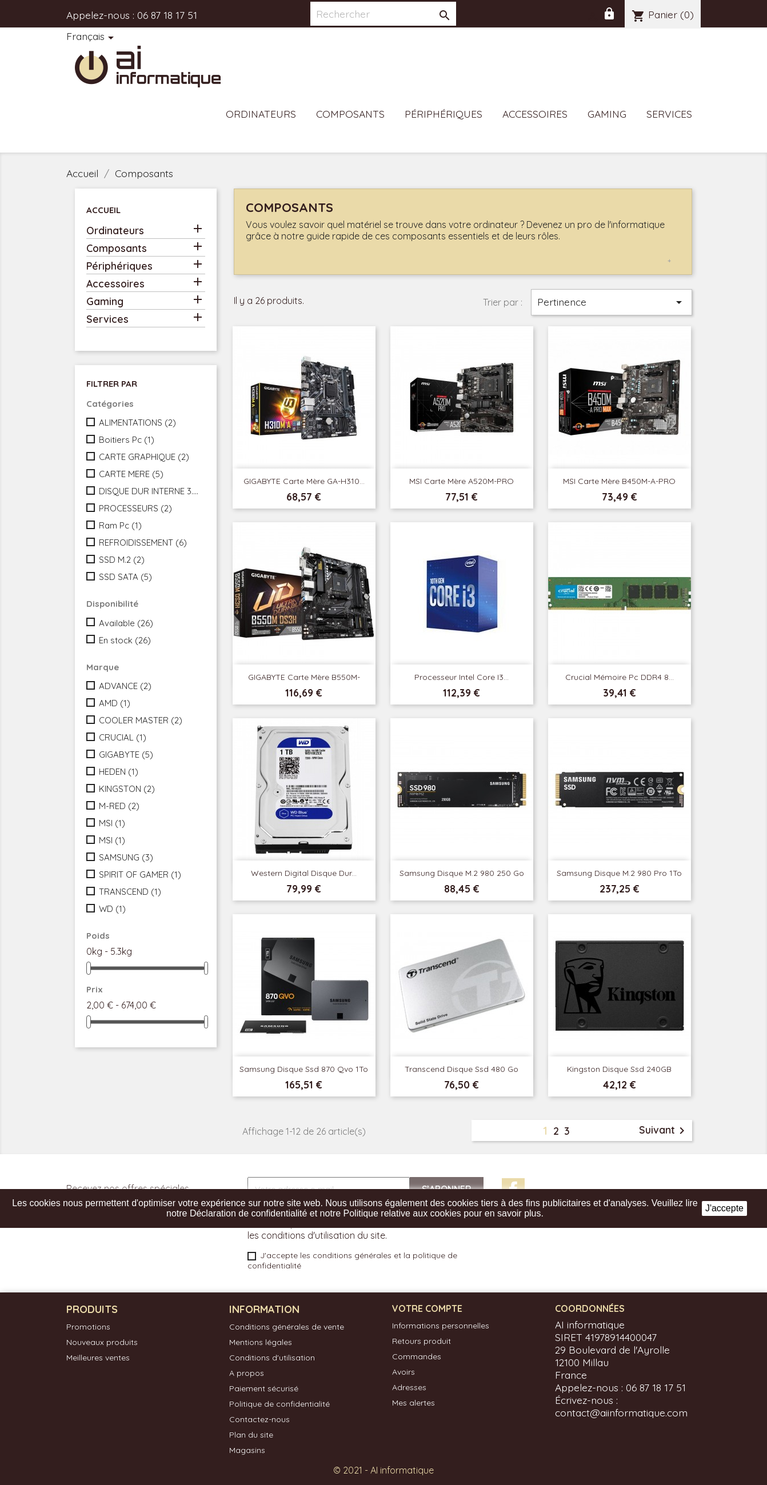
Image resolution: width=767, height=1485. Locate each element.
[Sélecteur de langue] (92, 37)
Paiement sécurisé (263, 1388)
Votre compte (427, 1308)
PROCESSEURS (135, 508)
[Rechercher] (383, 14)
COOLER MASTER (140, 720)
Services (669, 113)
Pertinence (611, 302)
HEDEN (118, 771)
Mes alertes (413, 1403)
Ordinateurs (261, 113)
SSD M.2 (122, 559)
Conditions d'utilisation (272, 1357)
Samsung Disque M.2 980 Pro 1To (619, 873)
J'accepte (724, 1208)
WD (112, 908)
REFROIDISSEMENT (143, 542)
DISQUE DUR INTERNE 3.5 (150, 491)
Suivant (664, 1130)
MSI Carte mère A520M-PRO (461, 481)
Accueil (103, 210)
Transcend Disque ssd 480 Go (461, 1069)
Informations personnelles (440, 1325)
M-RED (119, 805)
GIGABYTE (126, 754)
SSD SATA (125, 576)
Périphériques (443, 113)
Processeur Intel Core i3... (461, 677)
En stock (125, 640)
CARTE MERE (131, 474)
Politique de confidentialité (279, 1404)
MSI (112, 823)
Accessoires (535, 113)
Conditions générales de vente (286, 1327)
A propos (246, 1373)
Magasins (247, 1450)
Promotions (88, 1327)
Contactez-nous (259, 1419)
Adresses (409, 1387)
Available (126, 623)
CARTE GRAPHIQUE (144, 456)
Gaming (607, 113)
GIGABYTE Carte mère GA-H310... (304, 481)
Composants (350, 113)
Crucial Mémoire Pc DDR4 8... (619, 677)
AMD (114, 703)
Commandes (416, 1356)
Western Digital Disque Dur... (304, 873)
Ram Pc (120, 525)
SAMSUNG (126, 857)
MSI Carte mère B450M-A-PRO (619, 481)
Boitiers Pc (126, 439)
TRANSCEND (130, 891)
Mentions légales (260, 1342)
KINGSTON (127, 788)
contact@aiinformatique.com (621, 1412)
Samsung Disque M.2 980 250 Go (462, 873)
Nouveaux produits (102, 1342)
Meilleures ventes (98, 1357)
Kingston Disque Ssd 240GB (619, 1069)
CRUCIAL (122, 737)
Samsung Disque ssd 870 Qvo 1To (303, 1069)
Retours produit (421, 1341)
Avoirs (403, 1372)
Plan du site (251, 1435)
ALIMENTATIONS (137, 422)
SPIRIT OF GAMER (140, 874)
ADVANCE (125, 686)
